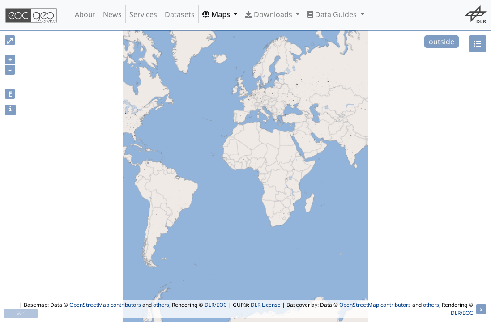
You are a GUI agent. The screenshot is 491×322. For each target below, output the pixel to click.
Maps (217, 14)
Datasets (180, 14)
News (112, 14)
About (85, 14)
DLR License (266, 305)
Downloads (269, 14)
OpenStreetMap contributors (105, 305)
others (161, 305)
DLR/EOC (216, 305)
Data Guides (333, 14)
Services (143, 14)
